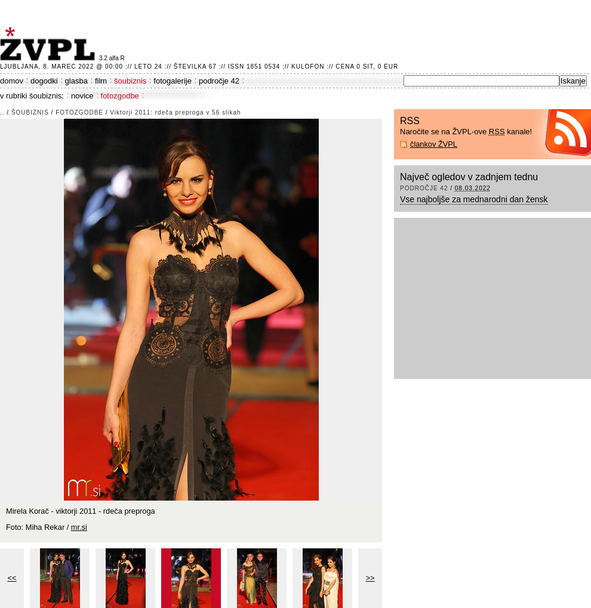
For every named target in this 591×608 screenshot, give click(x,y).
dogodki (44, 80)
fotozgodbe (120, 95)
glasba (76, 80)
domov (11, 80)
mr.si (79, 527)
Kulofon (307, 66)
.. (2, 112)
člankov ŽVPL (433, 144)
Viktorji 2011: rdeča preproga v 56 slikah (175, 112)
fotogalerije (172, 80)
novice (82, 95)
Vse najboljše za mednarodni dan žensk (474, 199)
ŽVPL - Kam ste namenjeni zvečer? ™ (49, 44)
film (101, 80)
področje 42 (219, 80)
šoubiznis (130, 80)
